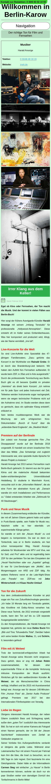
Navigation (25, 26)
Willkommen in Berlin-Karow (25, 10)
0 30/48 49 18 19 (28, 59)
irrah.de (23, 64)
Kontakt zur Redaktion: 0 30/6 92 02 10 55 (23, 2)
